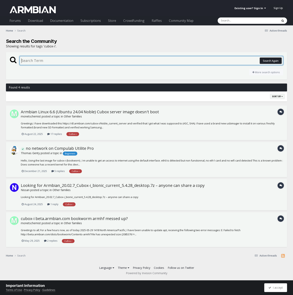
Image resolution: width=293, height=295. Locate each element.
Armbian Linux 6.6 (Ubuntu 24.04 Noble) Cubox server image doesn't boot (90, 111)
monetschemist (31, 116)
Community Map (181, 20)
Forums (15, 20)
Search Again (271, 60)
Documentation (61, 20)
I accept (275, 287)
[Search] (238, 20)
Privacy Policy (141, 268)
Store (112, 20)
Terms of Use (14, 290)
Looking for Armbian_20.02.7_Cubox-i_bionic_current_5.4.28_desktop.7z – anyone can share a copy (113, 185)
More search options (266, 72)
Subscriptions (90, 20)
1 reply (52, 204)
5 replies (58, 171)
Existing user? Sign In (250, 8)
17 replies (54, 134)
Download (35, 20)
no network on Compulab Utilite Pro (57, 148)
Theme (123, 268)
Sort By (277, 96)
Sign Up (278, 8)
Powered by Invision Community (146, 273)
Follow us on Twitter (181, 268)
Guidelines (48, 290)
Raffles (157, 20)
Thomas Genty (30, 153)
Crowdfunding (134, 20)
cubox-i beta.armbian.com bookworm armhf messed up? (74, 218)
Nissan (25, 190)
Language (106, 268)
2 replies (50, 240)
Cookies (159, 268)
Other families (73, 116)
